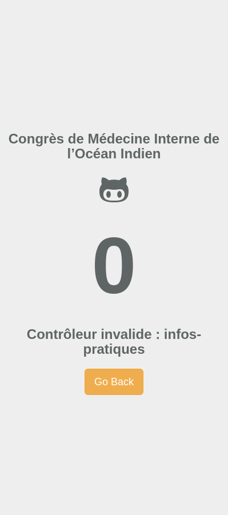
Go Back (114, 382)
